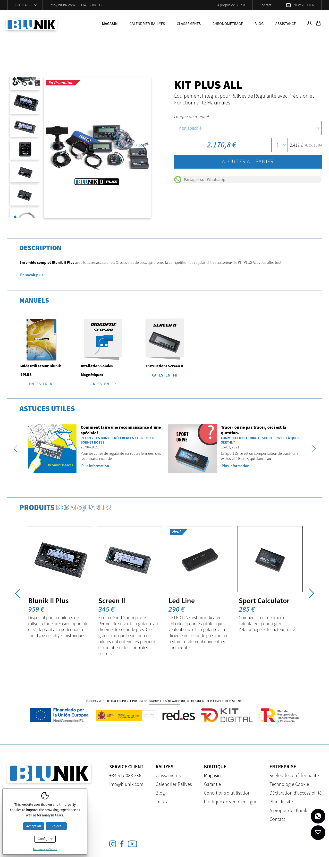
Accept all (33, 826)
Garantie (212, 784)
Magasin (110, 23)
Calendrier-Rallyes (147, 23)
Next (142, 147)
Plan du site (281, 801)
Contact (265, 5)
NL (52, 383)
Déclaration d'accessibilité (296, 793)
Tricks (161, 801)
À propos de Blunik (231, 5)
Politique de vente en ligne (230, 801)
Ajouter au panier (248, 161)
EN (31, 383)
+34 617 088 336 (92, 5)
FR (45, 383)
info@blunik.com (62, 5)
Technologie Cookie (289, 784)
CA (93, 383)
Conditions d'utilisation (227, 793)
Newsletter (304, 5)
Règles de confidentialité (294, 775)
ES (38, 383)
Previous (51, 147)
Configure (45, 838)
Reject (56, 826)
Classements (189, 23)
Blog (259, 23)
